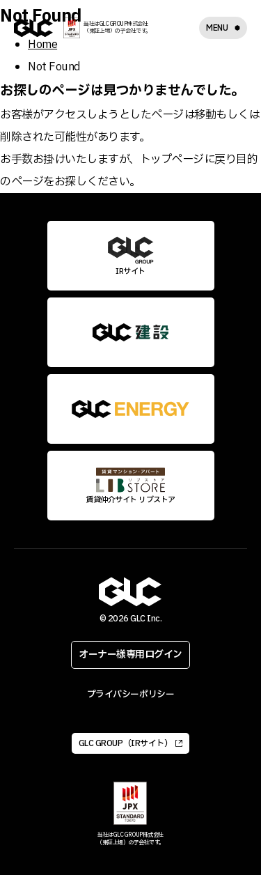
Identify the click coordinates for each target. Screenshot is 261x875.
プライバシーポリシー (130, 695)
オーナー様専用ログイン (130, 654)
